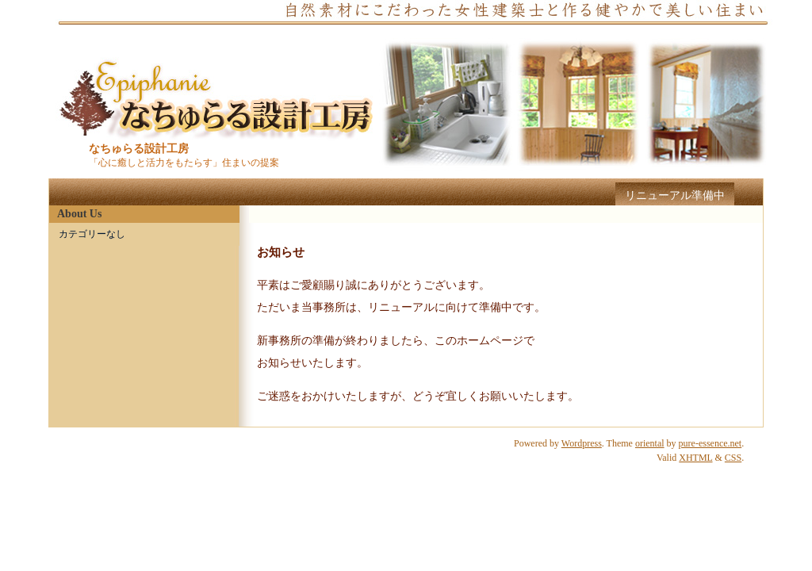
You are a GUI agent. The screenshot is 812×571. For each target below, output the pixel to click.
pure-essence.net (710, 443)
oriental (650, 443)
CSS (733, 457)
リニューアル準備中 (675, 195)
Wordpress (581, 443)
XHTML (695, 457)
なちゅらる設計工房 (139, 149)
